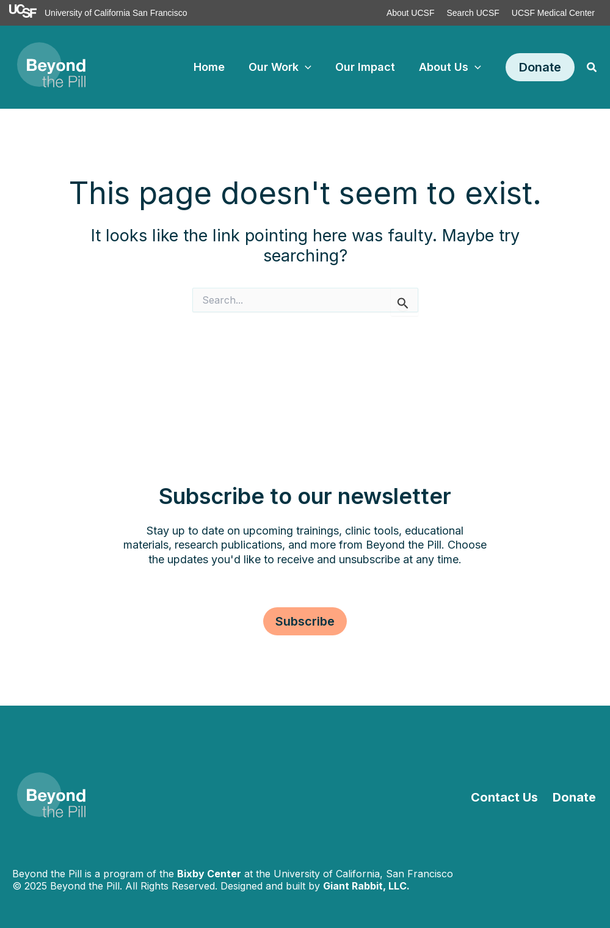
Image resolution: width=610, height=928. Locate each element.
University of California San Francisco (116, 13)
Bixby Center (209, 874)
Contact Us (508, 797)
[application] (309, 67)
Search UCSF (472, 13)
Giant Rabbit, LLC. (366, 886)
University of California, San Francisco (363, 874)
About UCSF (411, 13)
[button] (540, 67)
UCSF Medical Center (553, 13)
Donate (576, 797)
